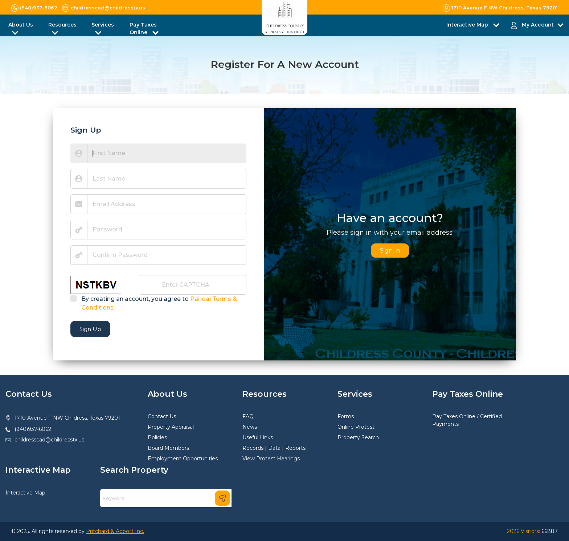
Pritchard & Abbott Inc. (115, 531)
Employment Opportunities (183, 458)
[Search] (166, 498)
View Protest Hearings (271, 458)
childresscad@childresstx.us (49, 439)
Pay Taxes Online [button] (143, 28)
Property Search (358, 437)
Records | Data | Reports (274, 448)
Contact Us (162, 416)
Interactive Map (25, 492)
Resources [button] (62, 24)
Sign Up (90, 329)
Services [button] (102, 24)
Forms (345, 416)
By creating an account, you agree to (159, 303)
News (249, 427)
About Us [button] (20, 24)
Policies (157, 437)
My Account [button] (538, 24)
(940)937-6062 (33, 429)
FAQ (248, 416)
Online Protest (355, 427)
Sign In (390, 250)
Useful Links (257, 437)
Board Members (168, 448)
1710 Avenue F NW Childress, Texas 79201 (67, 418)
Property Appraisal (171, 427)
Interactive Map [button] (468, 24)
